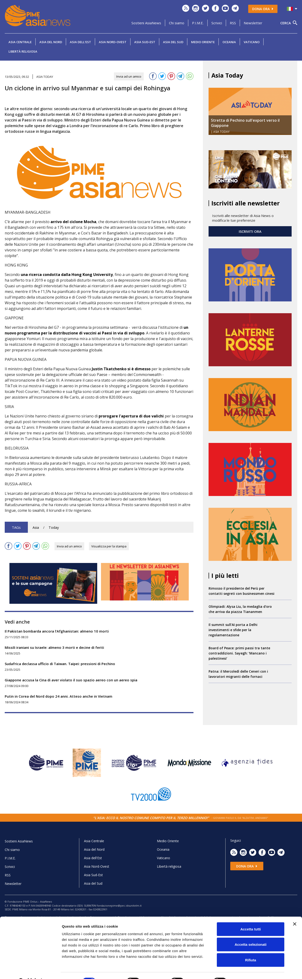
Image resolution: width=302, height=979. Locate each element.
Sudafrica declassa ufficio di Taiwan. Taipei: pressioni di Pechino (60, 663)
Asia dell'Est (80, 42)
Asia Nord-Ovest (112, 42)
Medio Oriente (203, 42)
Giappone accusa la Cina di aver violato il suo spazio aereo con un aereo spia (71, 680)
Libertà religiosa (22, 51)
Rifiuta (250, 948)
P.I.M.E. (198, 23)
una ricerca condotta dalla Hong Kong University (67, 274)
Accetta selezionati (250, 933)
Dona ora (262, 9)
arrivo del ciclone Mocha (73, 221)
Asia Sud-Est (144, 42)
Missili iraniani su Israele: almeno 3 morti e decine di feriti (54, 647)
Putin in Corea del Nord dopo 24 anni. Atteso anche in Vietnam (58, 696)
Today (54, 527)
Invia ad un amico (128, 76)
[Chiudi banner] (294, 912)
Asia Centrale (20, 42)
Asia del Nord (50, 42)
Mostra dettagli (248, 970)
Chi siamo (176, 23)
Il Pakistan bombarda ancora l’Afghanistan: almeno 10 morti (57, 631)
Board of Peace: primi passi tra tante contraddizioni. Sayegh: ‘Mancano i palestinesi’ (239, 653)
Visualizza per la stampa (108, 546)
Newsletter (253, 23)
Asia (36, 527)
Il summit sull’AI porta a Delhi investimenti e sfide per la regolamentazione (233, 629)
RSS (233, 23)
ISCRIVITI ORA (250, 231)
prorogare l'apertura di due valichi (131, 416)
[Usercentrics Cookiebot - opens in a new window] (30, 969)
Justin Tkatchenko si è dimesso (121, 368)
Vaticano (252, 42)
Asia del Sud (173, 42)
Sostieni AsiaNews (146, 23)
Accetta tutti (250, 917)
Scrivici (216, 23)
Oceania (229, 42)
